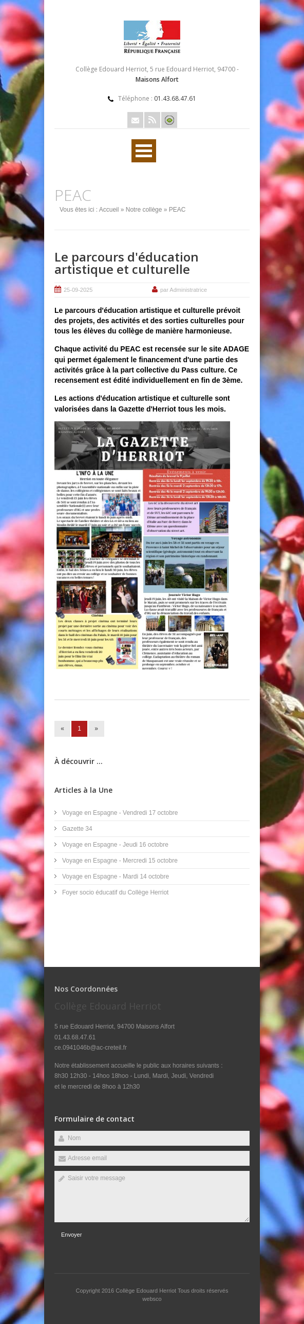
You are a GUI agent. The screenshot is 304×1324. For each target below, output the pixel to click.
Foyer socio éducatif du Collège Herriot (115, 892)
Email (135, 120)
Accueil (109, 209)
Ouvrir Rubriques (143, 150)
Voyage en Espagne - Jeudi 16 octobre (115, 844)
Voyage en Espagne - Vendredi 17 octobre (120, 812)
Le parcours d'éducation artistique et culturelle (126, 262)
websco (151, 1299)
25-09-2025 (78, 290)
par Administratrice (183, 290)
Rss (152, 120)
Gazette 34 (77, 828)
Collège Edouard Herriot (147, 1291)
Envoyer (71, 1235)
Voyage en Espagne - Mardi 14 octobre (115, 876)
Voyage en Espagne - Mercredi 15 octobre (120, 860)
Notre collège (144, 209)
